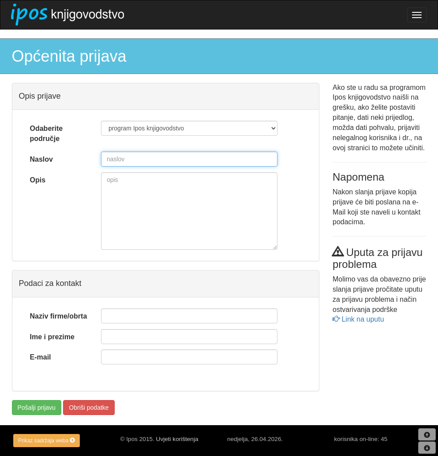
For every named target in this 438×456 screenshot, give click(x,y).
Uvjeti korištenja (177, 439)
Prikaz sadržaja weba (46, 440)
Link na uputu (358, 319)
